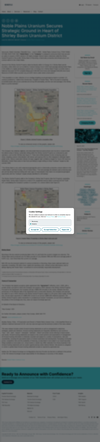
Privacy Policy (50, 216)
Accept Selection (50, 230)
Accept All (35, 230)
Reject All (65, 230)
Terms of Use (61, 216)
